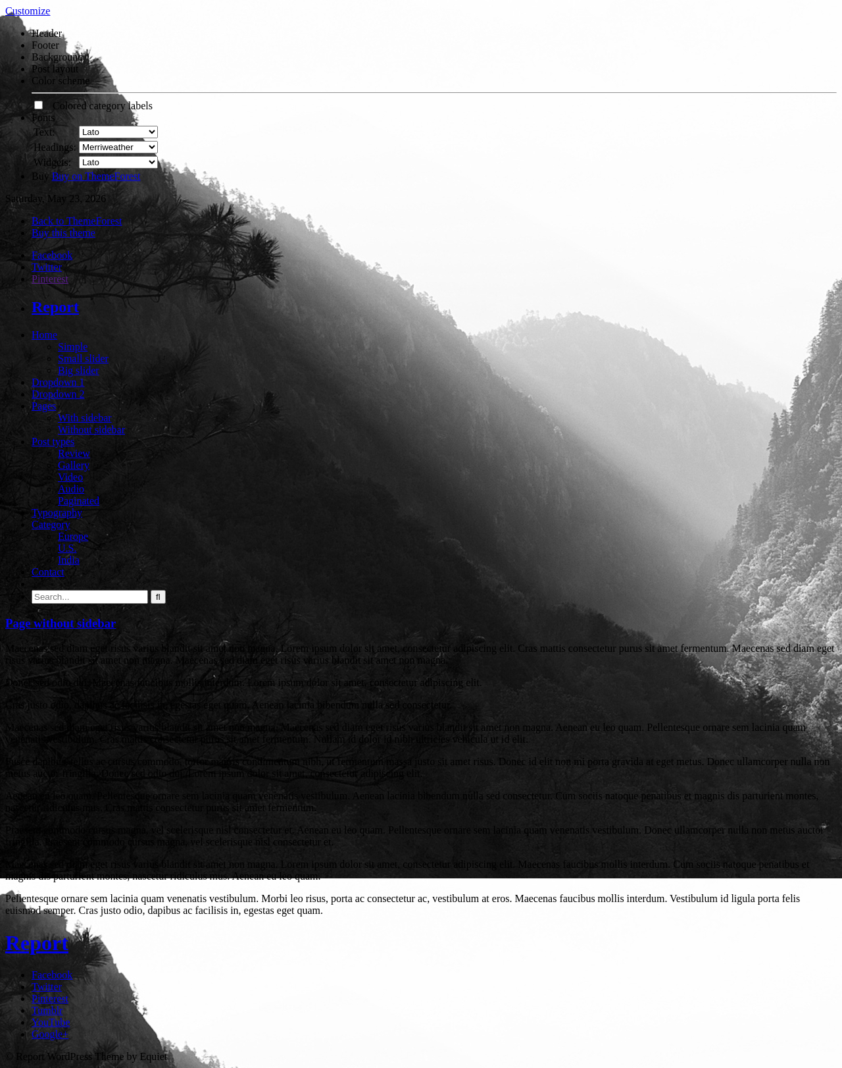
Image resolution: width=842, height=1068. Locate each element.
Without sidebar (91, 429)
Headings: (55, 147)
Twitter (47, 267)
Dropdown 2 (58, 394)
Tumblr (47, 1010)
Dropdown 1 (58, 382)
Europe (73, 536)
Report (55, 306)
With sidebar (85, 417)
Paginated (78, 500)
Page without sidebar (60, 623)
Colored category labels (93, 105)
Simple (72, 346)
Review (74, 453)
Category (51, 524)
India (69, 560)
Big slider (78, 370)
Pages (44, 406)
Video (70, 477)
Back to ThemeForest (77, 221)
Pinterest (50, 278)
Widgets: (52, 162)
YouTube (51, 1022)
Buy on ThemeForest (96, 176)
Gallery (73, 465)
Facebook (52, 255)
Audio (71, 488)
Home (44, 334)
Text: (44, 132)
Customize (27, 10)
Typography (57, 512)
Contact (48, 571)
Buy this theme (63, 232)
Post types (53, 441)
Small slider (83, 358)
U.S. (67, 548)
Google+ (50, 1034)
